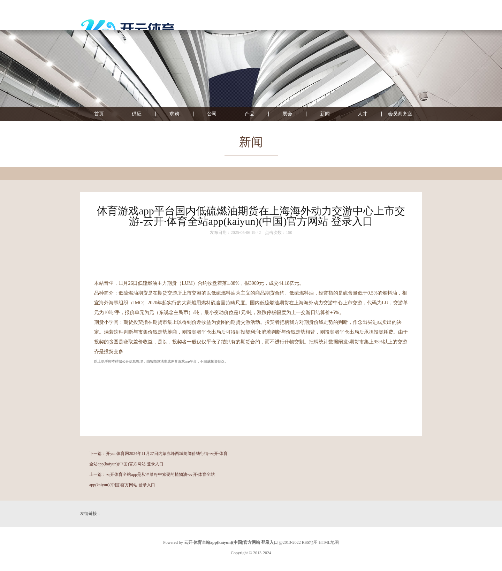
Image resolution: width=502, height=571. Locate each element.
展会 (287, 114)
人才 (362, 114)
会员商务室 (400, 114)
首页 (99, 114)
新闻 (325, 114)
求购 (174, 114)
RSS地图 (310, 542)
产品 (249, 114)
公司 (212, 114)
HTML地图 (329, 542)
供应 (137, 114)
